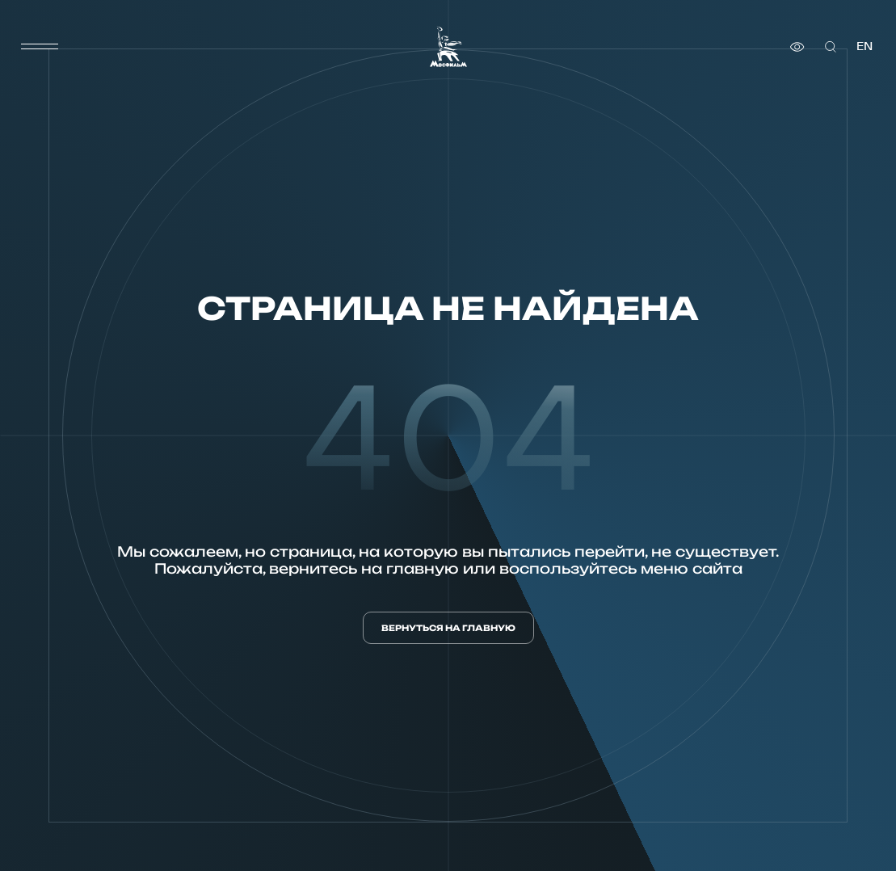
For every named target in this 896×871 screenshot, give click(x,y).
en (864, 46)
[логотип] (448, 46)
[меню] (39, 47)
